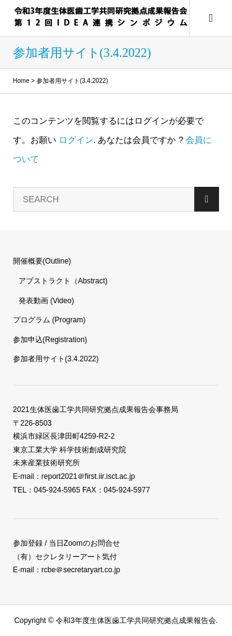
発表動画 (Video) (46, 300)
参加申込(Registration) (50, 339)
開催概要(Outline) (42, 261)
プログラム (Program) (49, 320)
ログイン (76, 140)
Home (21, 80)
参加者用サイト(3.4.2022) (56, 359)
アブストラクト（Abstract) (63, 281)
